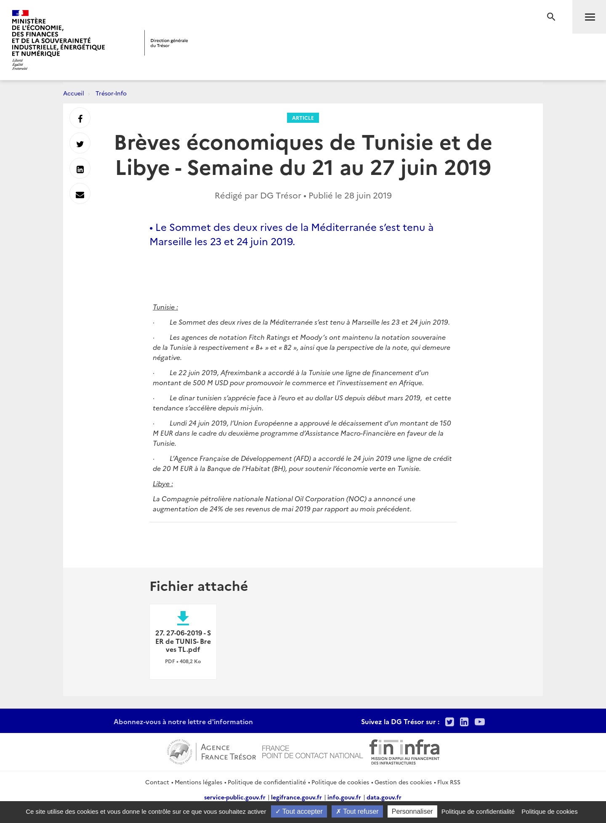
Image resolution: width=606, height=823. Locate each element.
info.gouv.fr (344, 797)
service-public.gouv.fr (235, 797)
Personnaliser (412, 811)
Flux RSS (448, 782)
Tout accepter (299, 811)
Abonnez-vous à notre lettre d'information (183, 721)
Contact (157, 782)
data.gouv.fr (384, 797)
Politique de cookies (340, 782)
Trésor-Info (111, 93)
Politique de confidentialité (267, 782)
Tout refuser (357, 811)
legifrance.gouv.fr (296, 797)
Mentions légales (198, 782)
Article (303, 117)
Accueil (73, 93)
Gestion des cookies (403, 782)
